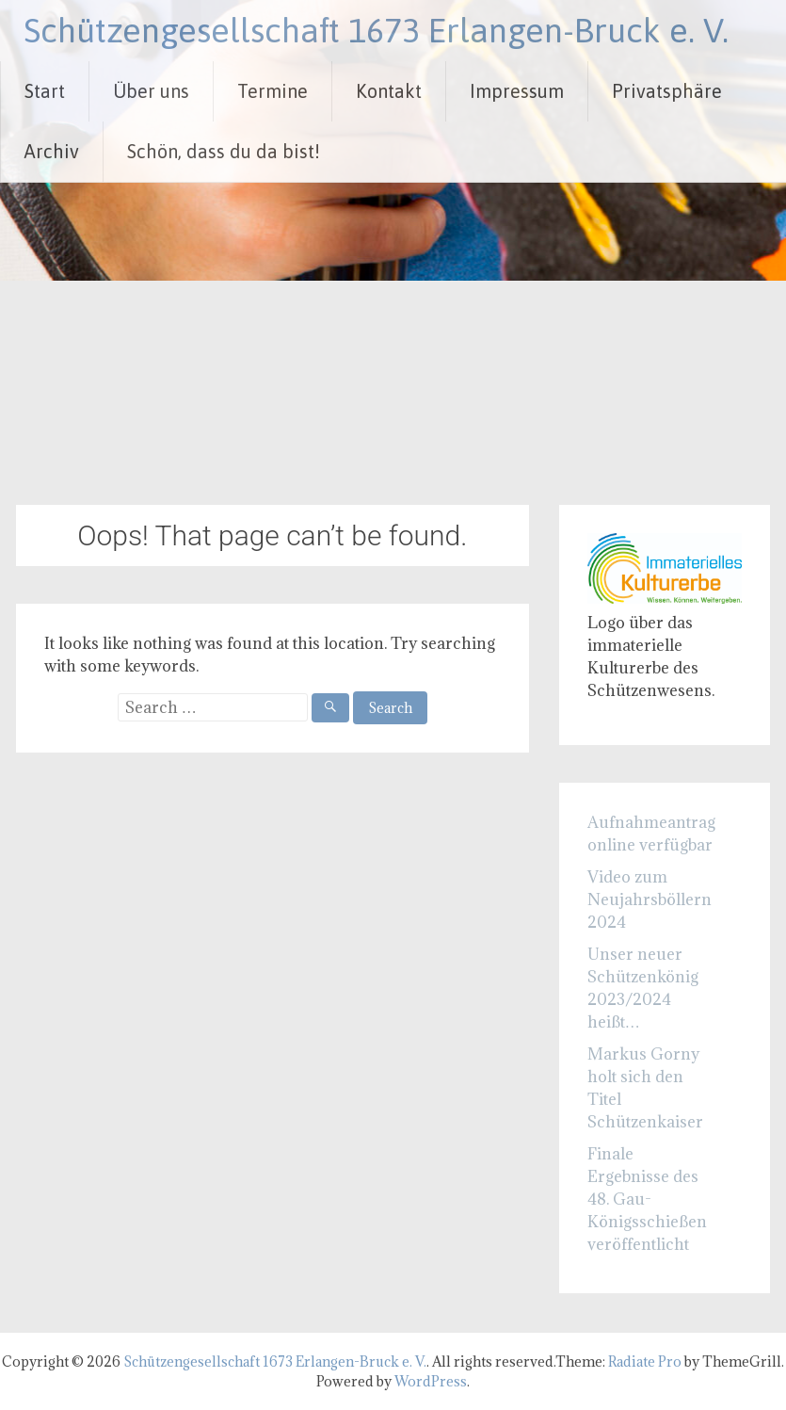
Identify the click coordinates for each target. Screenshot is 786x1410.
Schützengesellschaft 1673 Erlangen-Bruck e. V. (376, 30)
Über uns (151, 91)
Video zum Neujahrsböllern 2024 (649, 899)
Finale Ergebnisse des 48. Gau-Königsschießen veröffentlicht (647, 1199)
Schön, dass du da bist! (223, 151)
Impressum (517, 91)
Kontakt (389, 91)
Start (44, 91)
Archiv (51, 151)
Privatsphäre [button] (667, 91)
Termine (272, 91)
